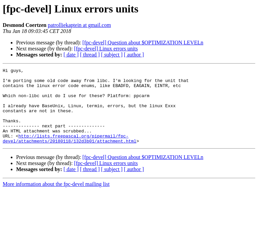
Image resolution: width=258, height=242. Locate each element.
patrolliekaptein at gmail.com (79, 25)
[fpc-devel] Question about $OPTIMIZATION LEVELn (142, 42)
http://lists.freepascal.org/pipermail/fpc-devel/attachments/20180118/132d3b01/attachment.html (69, 153)
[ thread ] (90, 54)
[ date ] (71, 54)
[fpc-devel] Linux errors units (106, 48)
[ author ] (134, 54)
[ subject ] (112, 54)
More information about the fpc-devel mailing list (56, 199)
